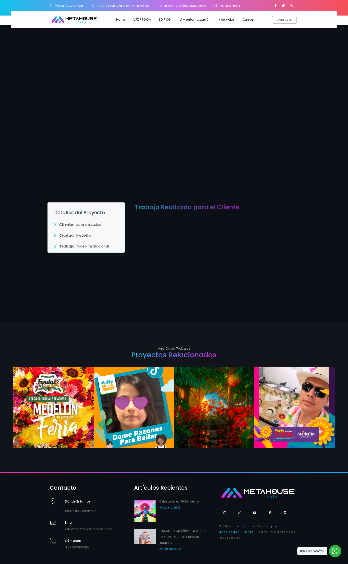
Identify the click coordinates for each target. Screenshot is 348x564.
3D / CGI (165, 19)
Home (120, 19)
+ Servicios (226, 19)
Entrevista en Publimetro (179, 501)
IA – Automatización (195, 19)
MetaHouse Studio (236, 532)
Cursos (248, 19)
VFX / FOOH (142, 19)
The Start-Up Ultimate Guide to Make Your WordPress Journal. (182, 536)
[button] (284, 20)
